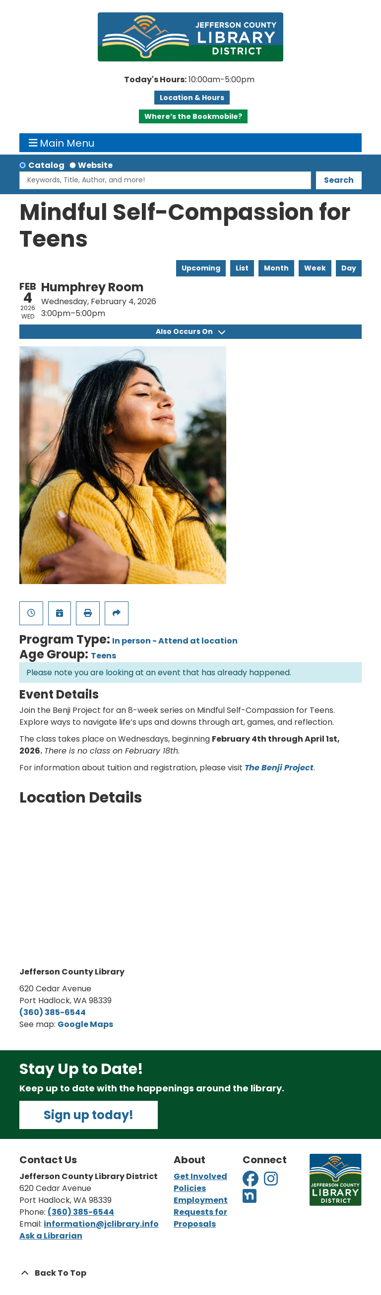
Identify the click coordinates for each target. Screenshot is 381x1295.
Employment (201, 1200)
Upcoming (201, 268)
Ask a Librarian (50, 1235)
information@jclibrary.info (101, 1224)
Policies (190, 1188)
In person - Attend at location (175, 641)
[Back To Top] (190, 1273)
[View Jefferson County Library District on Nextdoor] (249, 1199)
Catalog (46, 165)
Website (95, 165)
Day (348, 268)
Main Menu (62, 143)
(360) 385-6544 (52, 1012)
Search (339, 180)
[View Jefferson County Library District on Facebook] (251, 1181)
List (242, 268)
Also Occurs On (190, 331)
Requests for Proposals (200, 1218)
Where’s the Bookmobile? (193, 116)
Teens (103, 655)
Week (315, 268)
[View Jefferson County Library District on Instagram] (271, 1181)
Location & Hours (192, 98)
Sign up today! (88, 1115)
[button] (189, 80)
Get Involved (200, 1176)
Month (276, 268)
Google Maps (85, 1024)
